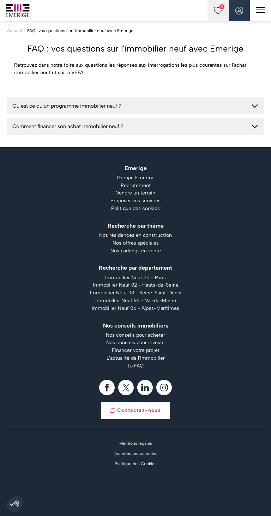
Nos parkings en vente (135, 251)
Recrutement (136, 185)
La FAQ (136, 366)
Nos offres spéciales (136, 243)
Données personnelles (135, 453)
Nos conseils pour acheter (135, 335)
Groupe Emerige (136, 178)
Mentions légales (135, 443)
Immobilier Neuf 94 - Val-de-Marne (135, 301)
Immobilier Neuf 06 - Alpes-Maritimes (135, 308)
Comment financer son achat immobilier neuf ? (68, 126)
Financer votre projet (135, 350)
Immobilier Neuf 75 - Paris (135, 278)
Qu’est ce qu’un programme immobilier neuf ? (66, 106)
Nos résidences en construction (135, 235)
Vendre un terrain (135, 193)
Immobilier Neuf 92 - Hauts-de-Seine (136, 285)
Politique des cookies (135, 208)
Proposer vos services (135, 201)
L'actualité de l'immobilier (136, 358)
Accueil (14, 30)
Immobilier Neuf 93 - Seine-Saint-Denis (135, 293)
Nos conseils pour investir (135, 343)
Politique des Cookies (136, 463)
